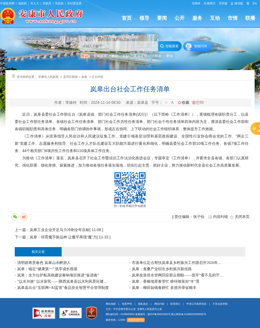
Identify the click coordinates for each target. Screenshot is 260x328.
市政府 (47, 3)
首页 (127, 18)
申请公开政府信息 (196, 303)
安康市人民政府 (48, 76)
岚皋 (84, 76)
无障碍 (196, 3)
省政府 (22, 3)
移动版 (237, 3)
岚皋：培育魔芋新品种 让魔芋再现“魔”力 (63, 237)
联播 (250, 18)
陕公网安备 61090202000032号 (188, 314)
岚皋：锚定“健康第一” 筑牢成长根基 (47, 269)
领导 (144, 18)
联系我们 (175, 303)
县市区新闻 (70, 76)
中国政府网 (7, 3)
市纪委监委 (74, 3)
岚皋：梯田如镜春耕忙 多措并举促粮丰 (164, 288)
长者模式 (209, 3)
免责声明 (127, 303)
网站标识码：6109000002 (156, 314)
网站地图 (111, 303)
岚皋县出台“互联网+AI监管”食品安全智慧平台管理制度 (63, 288)
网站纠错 (159, 303)
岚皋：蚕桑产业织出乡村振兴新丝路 (162, 269)
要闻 (162, 18)
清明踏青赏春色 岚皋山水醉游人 (44, 263)
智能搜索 (169, 46)
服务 (197, 18)
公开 (180, 18)
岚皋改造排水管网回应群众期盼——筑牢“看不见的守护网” (178, 275)
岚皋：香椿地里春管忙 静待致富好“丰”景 (166, 281)
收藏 (185, 102)
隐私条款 (143, 303)
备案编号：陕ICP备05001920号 (152, 314)
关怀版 (223, 3)
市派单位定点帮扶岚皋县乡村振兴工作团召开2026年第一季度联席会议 (178, 263)
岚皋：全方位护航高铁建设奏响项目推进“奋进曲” (58, 275)
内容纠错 (220, 217)
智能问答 (200, 46)
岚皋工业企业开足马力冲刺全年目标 (60, 230)
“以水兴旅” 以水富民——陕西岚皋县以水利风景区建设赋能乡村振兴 (63, 281)
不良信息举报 (220, 303)
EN (255, 3)
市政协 (59, 3)
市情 (233, 18)
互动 (215, 18)
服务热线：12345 (115, 319)
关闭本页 (242, 217)
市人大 (34, 3)
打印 (198, 102)
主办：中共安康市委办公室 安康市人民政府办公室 (134, 309)
